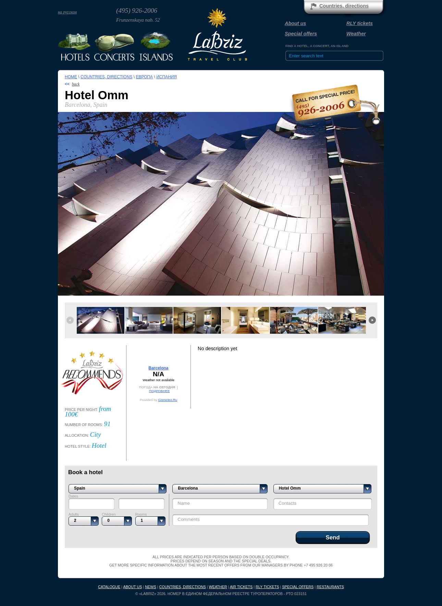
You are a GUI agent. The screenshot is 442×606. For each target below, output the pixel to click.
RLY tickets (359, 23)
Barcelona (158, 368)
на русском (67, 12)
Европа (144, 77)
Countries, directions (344, 6)
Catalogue (109, 587)
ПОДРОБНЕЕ (159, 391)
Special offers (301, 33)
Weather (356, 33)
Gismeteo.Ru (167, 400)
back (76, 84)
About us (295, 23)
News (150, 587)
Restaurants (330, 587)
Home (71, 77)
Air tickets (241, 587)
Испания (166, 77)
